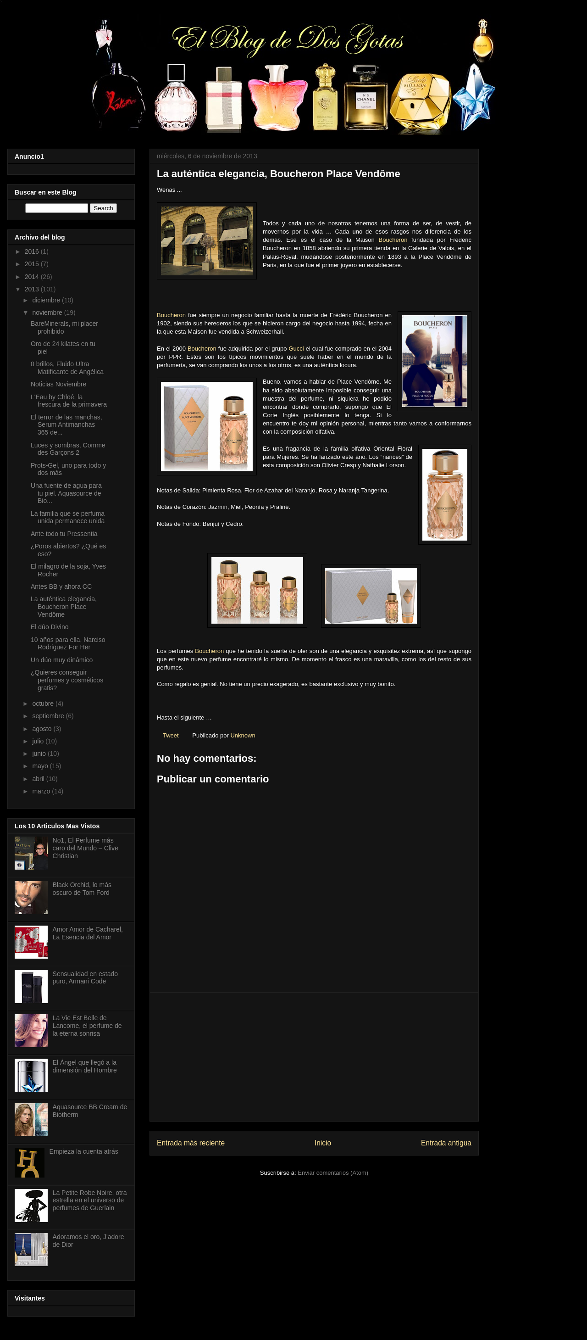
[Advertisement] (314, 1056)
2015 (33, 264)
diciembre (47, 300)
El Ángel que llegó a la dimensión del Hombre (85, 1066)
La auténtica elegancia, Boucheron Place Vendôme (64, 606)
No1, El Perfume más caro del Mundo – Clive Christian (85, 848)
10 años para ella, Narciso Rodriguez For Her (68, 643)
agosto (42, 728)
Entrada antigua (446, 1143)
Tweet (171, 735)
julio (38, 741)
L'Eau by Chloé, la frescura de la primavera (69, 400)
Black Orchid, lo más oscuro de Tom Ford (82, 888)
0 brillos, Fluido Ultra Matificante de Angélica (67, 367)
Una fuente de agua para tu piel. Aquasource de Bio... (66, 493)
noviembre (48, 312)
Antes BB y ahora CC (61, 586)
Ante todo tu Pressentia (64, 533)
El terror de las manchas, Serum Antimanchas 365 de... (66, 424)
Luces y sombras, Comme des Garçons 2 (68, 449)
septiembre (49, 716)
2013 (33, 289)
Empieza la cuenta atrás (84, 1151)
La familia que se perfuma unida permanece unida (68, 517)
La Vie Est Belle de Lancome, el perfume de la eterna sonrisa (87, 1025)
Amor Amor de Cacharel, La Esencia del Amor (88, 933)
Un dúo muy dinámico (62, 660)
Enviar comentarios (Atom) (333, 1172)
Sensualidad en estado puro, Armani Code (85, 977)
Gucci (296, 348)
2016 (33, 251)
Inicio (323, 1143)
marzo (42, 791)
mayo (41, 766)
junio (39, 753)
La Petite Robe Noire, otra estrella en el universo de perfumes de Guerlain (90, 1200)
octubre (43, 703)
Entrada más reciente (191, 1143)
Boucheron (393, 239)
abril (39, 778)
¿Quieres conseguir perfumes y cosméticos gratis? (67, 680)
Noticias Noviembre (58, 384)
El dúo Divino (50, 627)
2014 (33, 276)
